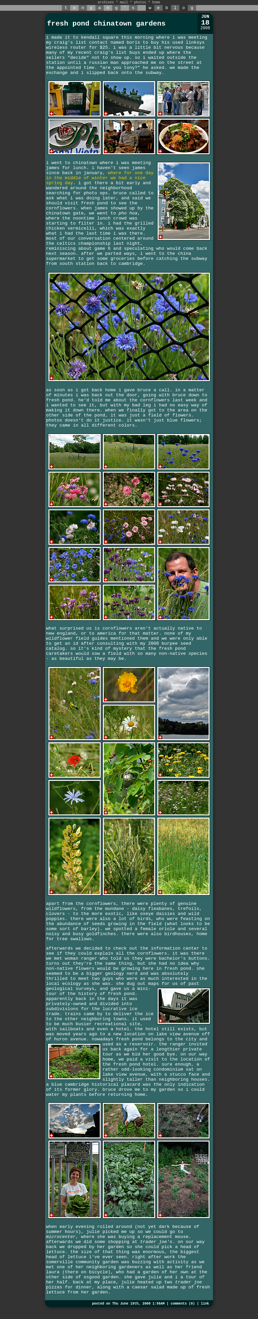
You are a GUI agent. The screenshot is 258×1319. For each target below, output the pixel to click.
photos (140, 2)
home (156, 2)
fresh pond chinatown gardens (106, 24)
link (205, 1304)
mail (124, 2)
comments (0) (183, 1304)
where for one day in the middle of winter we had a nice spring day (100, 178)
